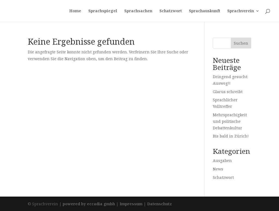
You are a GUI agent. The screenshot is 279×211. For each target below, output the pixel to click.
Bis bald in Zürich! (231, 136)
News (218, 169)
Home (75, 11)
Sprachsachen (138, 11)
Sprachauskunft (204, 11)
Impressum (131, 203)
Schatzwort (170, 11)
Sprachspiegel (102, 11)
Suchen (241, 43)
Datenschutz (159, 203)
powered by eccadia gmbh (89, 203)
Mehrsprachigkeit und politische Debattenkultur (230, 121)
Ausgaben (222, 160)
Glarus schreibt (227, 91)
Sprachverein (240, 11)
